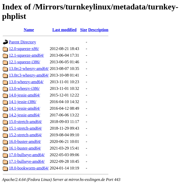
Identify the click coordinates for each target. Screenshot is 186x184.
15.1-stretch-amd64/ (25, 128)
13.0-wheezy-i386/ (24, 88)
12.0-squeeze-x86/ (24, 48)
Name (29, 30)
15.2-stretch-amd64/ (25, 135)
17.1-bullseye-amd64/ (27, 161)
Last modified (64, 30)
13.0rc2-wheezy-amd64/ (29, 68)
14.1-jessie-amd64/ (24, 108)
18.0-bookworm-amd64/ (29, 168)
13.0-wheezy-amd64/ (26, 82)
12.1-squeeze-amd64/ (26, 55)
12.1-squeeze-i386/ (24, 62)
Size (83, 30)
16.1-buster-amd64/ (25, 148)
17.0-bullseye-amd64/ (27, 155)
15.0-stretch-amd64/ (25, 121)
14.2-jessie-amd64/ (24, 115)
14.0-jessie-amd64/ (24, 95)
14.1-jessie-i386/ (22, 102)
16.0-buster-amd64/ (25, 141)
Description (98, 30)
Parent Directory (22, 42)
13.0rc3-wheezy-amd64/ (29, 75)
